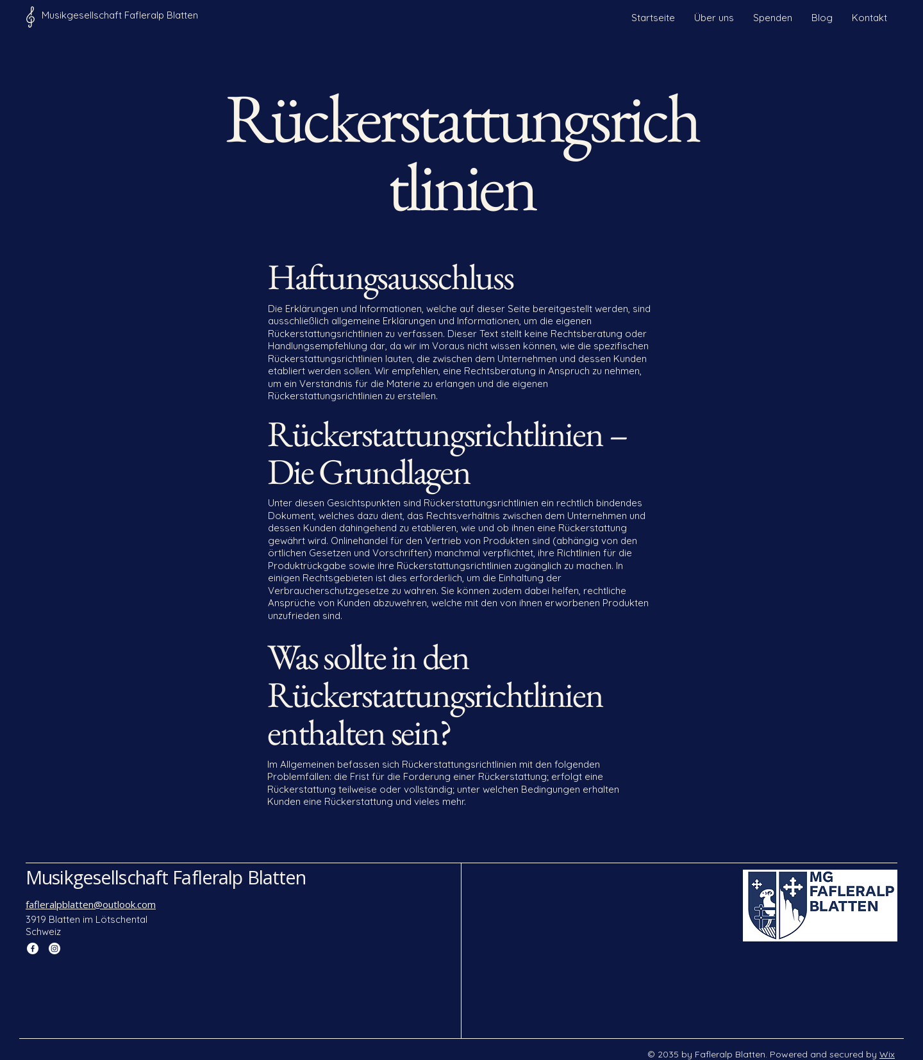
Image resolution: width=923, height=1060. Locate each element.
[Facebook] (33, 948)
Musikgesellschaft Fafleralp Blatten (166, 877)
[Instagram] (54, 948)
